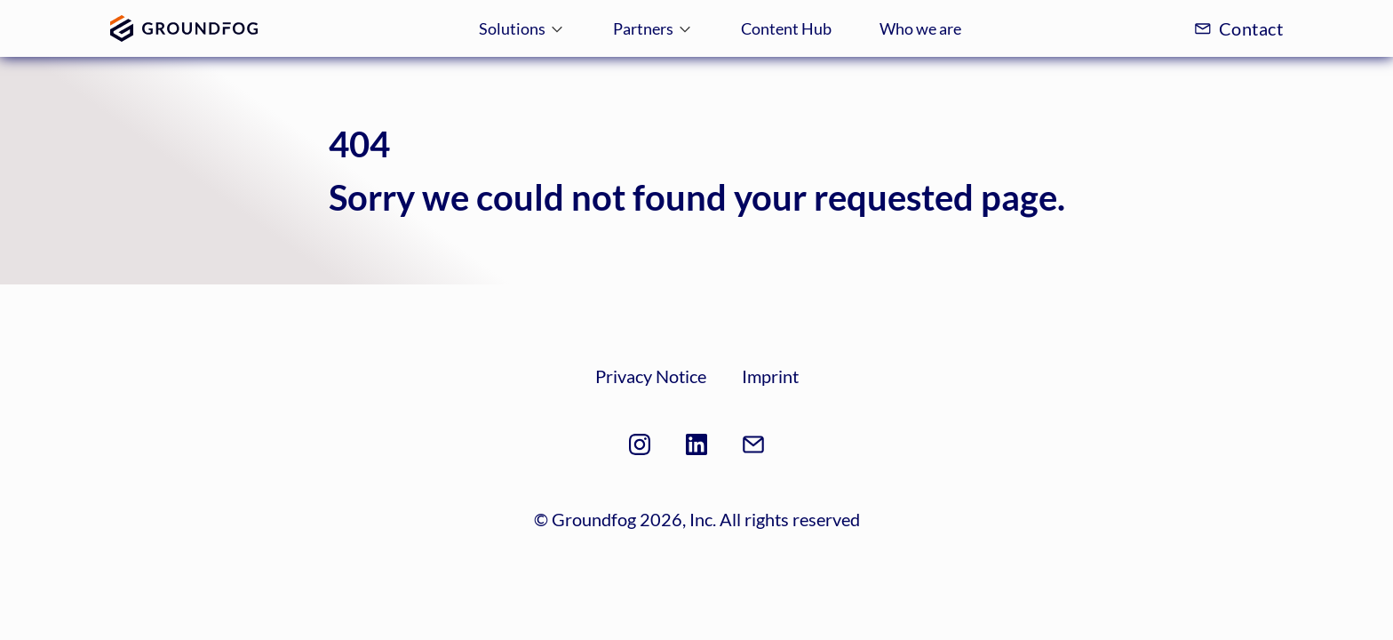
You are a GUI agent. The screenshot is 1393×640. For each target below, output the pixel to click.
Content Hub (786, 28)
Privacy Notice (650, 376)
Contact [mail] (1238, 28)
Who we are (920, 28)
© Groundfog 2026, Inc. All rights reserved (697, 519)
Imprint (770, 376)
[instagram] (639, 447)
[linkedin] (696, 447)
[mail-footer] (753, 447)
